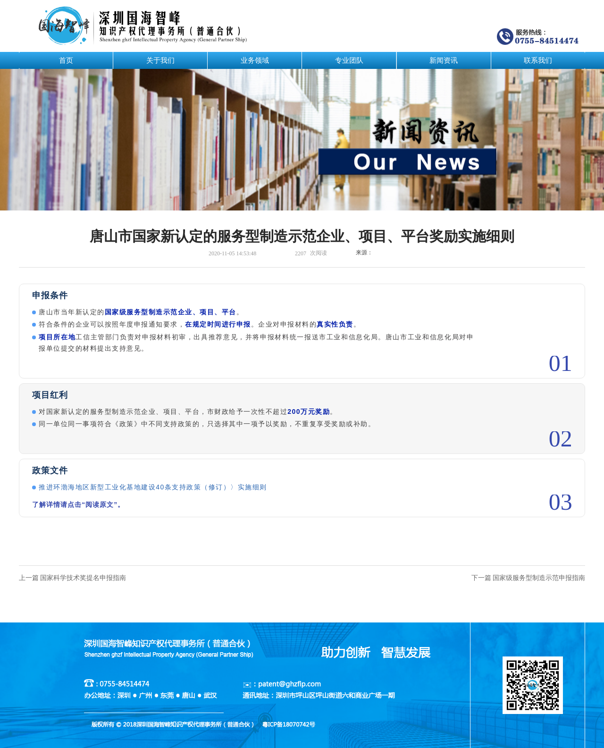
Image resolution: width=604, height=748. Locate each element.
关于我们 (160, 60)
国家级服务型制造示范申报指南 (539, 577)
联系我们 (538, 60)
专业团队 (349, 60)
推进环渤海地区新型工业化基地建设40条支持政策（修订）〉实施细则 (153, 487)
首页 (66, 60)
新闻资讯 (443, 60)
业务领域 (255, 60)
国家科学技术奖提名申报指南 (83, 577)
